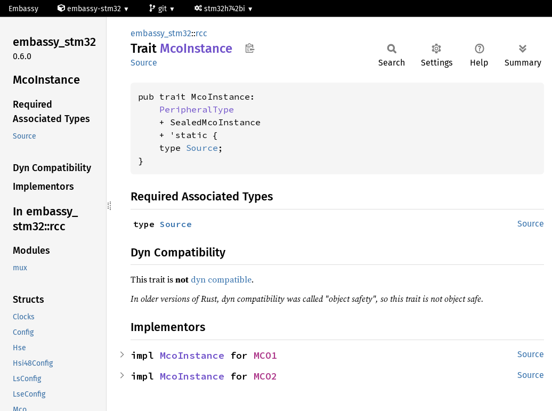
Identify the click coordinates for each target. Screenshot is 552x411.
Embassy (23, 8)
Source (144, 63)
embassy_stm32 (161, 33)
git (159, 8)
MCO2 (265, 376)
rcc (201, 33)
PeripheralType (196, 109)
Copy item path (249, 48)
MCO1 (265, 355)
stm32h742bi (220, 8)
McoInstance (192, 355)
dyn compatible (221, 279)
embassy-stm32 (90, 8)
